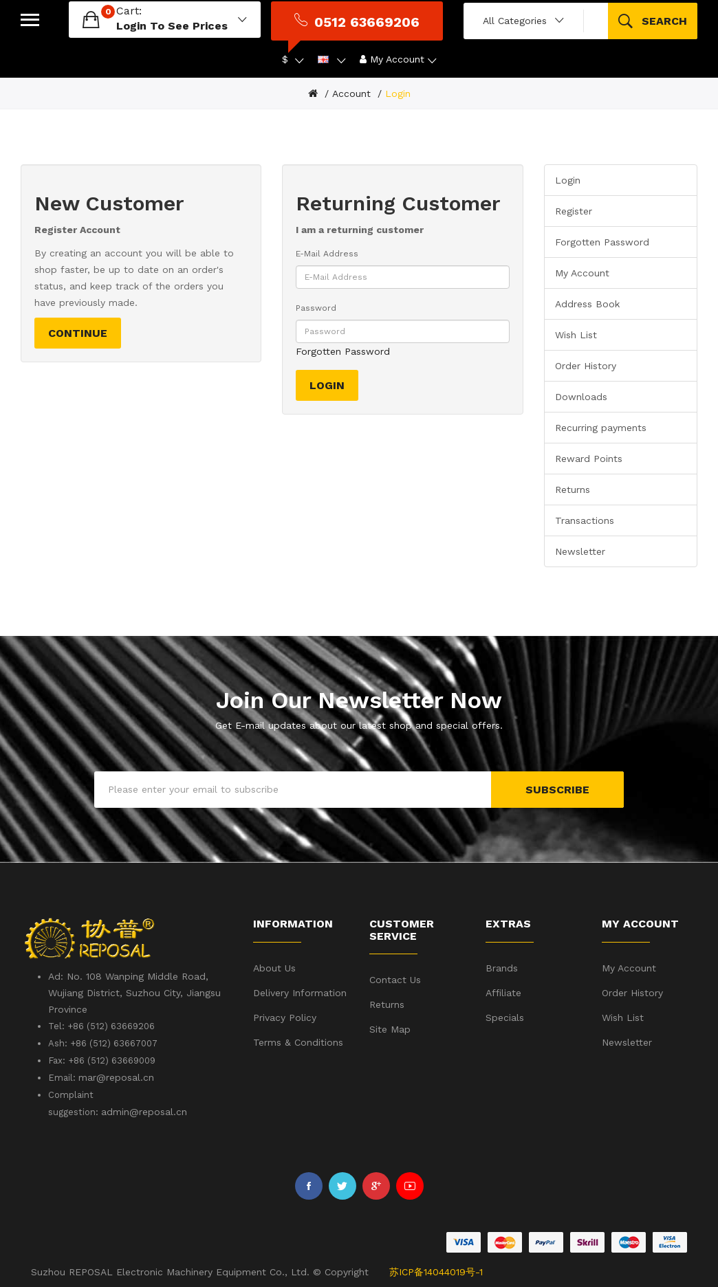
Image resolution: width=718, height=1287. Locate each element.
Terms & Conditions (298, 1042)
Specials (505, 1017)
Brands (502, 968)
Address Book (587, 303)
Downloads (581, 396)
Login (398, 93)
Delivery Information (300, 992)
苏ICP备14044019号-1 (436, 1271)
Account (351, 93)
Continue (77, 333)
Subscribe (557, 789)
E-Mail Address (327, 253)
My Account (582, 272)
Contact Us (395, 979)
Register (573, 211)
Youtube (410, 1186)
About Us (274, 968)
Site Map (390, 1029)
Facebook (309, 1186)
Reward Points (588, 458)
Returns (572, 489)
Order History (585, 365)
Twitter (342, 1186)
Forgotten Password (343, 351)
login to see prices (172, 25)
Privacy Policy (284, 1017)
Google (376, 1186)
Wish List (576, 334)
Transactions (584, 520)
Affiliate (503, 992)
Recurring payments (600, 427)
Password (316, 308)
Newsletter (580, 551)
